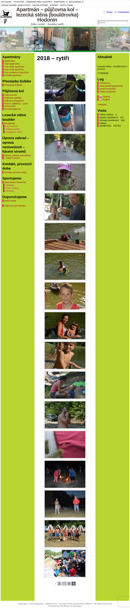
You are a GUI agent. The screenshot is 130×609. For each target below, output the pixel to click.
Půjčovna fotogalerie (14, 100)
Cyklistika (9, 185)
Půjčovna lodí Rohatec (15, 205)
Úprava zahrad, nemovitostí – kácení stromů (17, 156)
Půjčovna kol (10, 95)
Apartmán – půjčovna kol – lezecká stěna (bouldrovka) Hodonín (47, 15)
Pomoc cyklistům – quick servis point (16, 104)
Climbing (9, 191)
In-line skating (12, 188)
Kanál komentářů (107, 88)
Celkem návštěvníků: (105, 124)
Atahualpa (77, 606)
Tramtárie (101, 104)
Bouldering (9, 123)
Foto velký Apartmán (14, 66)
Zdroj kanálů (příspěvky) (111, 86)
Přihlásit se (104, 83)
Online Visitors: (106, 114)
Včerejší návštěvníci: (109, 120)
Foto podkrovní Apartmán (16, 72)
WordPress (65, 606)
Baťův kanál (10, 200)
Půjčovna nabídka (13, 98)
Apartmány (9, 61)
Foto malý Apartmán (14, 69)
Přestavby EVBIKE (13, 85)
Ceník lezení (11, 126)
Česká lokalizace (107, 91)
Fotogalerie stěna (13, 132)
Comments (123, 12)
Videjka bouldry (12, 129)
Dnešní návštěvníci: (109, 117)
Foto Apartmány (12, 63)
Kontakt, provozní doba (15, 172)
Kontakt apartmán (12, 75)
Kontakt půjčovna (12, 109)
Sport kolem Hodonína (15, 182)
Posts (110, 12)
